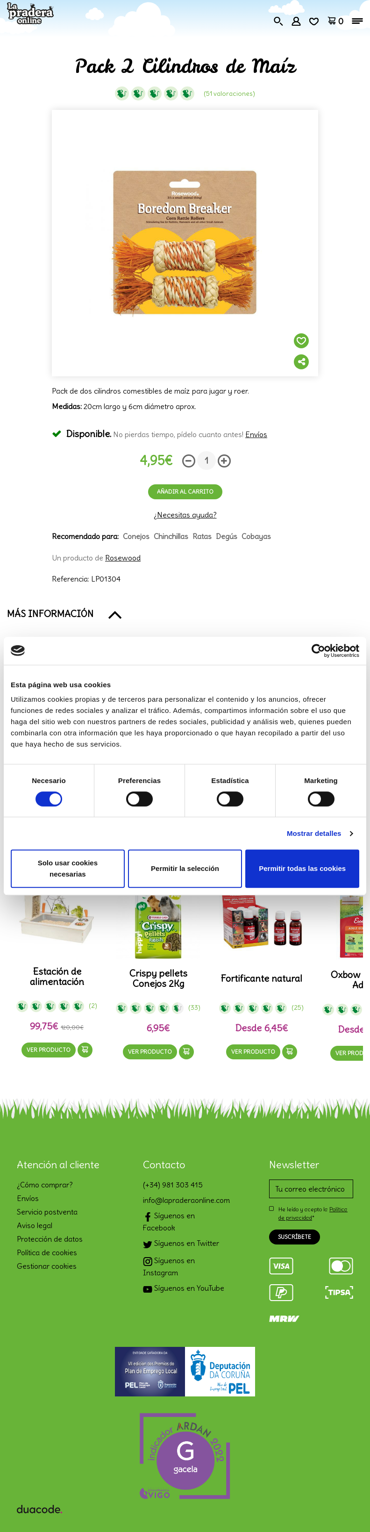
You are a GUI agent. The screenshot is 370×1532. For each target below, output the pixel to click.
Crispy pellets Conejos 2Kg (158, 978)
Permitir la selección (185, 868)
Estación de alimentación (57, 976)
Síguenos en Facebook (169, 1221)
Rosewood (123, 557)
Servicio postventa (47, 1211)
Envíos (256, 434)
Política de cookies (47, 1252)
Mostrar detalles (314, 833)
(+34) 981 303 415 (173, 1184)
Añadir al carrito (185, 491)
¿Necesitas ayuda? (185, 514)
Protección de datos (50, 1239)
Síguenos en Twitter (181, 1244)
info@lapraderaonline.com (185, 1200)
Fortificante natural (261, 978)
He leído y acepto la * (313, 1213)
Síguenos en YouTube (183, 1289)
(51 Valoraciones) (229, 93)
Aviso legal (34, 1225)
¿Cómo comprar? (45, 1184)
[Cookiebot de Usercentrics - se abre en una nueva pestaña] (318, 651)
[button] (185, 614)
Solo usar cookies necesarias (68, 868)
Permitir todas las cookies (302, 868)
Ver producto (49, 1049)
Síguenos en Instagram (169, 1266)
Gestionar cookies (47, 1266)
